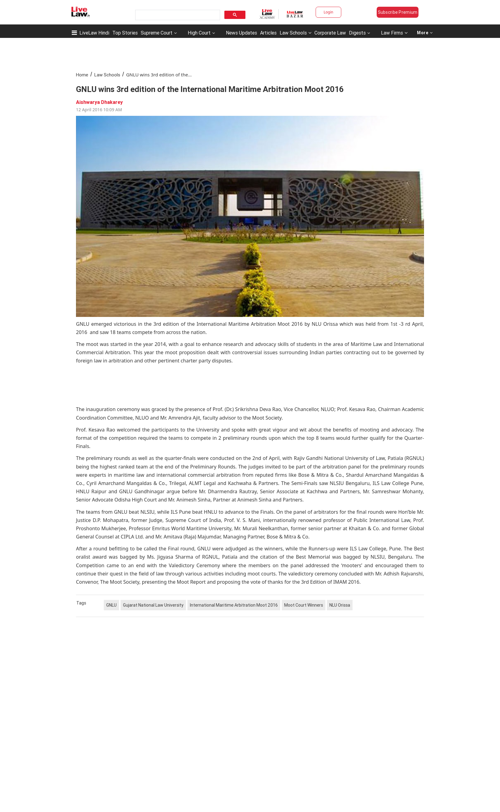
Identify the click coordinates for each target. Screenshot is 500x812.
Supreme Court (156, 33)
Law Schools (295, 33)
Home (82, 75)
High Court (199, 33)
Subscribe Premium (398, 12)
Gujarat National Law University (153, 605)
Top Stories (125, 33)
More (425, 32)
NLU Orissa (339, 605)
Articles (268, 33)
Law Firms (394, 33)
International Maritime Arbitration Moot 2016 (234, 605)
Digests (357, 33)
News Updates (241, 33)
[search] (177, 15)
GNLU (111, 605)
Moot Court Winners (303, 605)
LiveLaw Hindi (94, 33)
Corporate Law (330, 33)
